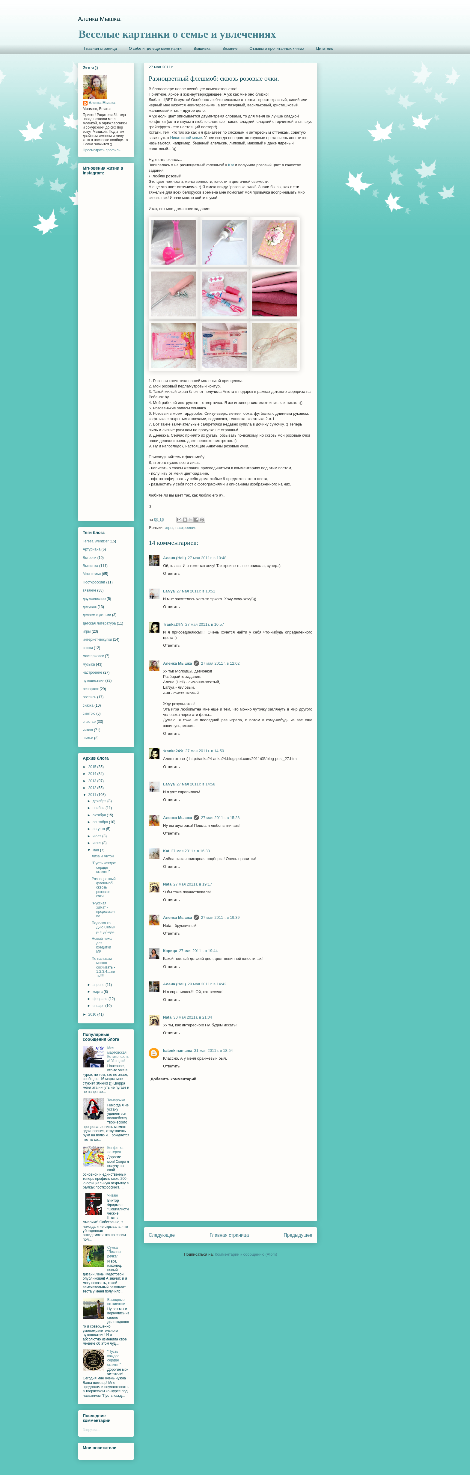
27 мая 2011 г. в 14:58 (196, 784)
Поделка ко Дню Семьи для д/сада (103, 927)
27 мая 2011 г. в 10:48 (207, 558)
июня (97, 843)
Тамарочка (116, 1100)
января (99, 1006)
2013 (92, 781)
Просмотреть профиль (101, 150)
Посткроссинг (94, 582)
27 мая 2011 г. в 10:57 (204, 624)
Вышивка (202, 48)
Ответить (171, 573)
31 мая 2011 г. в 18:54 (213, 1050)
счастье (89, 722)
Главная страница (100, 48)
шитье (88, 738)
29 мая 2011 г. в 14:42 (207, 984)
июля (97, 836)
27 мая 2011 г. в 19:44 (198, 950)
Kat (231, 165)
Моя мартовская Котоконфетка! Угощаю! (118, 1054)
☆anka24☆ (173, 624)
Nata (167, 884)
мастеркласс (93, 656)
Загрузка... (91, 1430)
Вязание (229, 48)
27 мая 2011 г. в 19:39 (220, 917)
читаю (88, 730)
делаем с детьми (97, 615)
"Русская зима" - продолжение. (103, 909)
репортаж (91, 689)
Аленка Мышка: (100, 19)
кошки (88, 648)
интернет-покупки (97, 639)
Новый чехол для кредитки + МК (103, 945)
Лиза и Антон (103, 856)
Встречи (89, 558)
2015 (92, 767)
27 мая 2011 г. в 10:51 (196, 591)
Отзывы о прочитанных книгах (276, 48)
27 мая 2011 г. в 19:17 (192, 884)
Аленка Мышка (177, 663)
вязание (89, 590)
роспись (89, 697)
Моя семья (92, 574)
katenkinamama (177, 1050)
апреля (99, 985)
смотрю (89, 713)
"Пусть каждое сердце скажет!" (104, 867)
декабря (100, 801)
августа (99, 829)
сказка (88, 705)
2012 (92, 788)
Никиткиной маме (186, 137)
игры (169, 527)
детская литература (99, 623)
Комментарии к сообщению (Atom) (246, 1254)
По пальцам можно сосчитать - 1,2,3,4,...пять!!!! (103, 967)
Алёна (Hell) (174, 558)
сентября (101, 822)
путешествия (93, 680)
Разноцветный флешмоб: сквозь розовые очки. (104, 887)
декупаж (90, 607)
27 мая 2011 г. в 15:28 (220, 817)
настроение (185, 527)
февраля (101, 999)
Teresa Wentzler (96, 541)
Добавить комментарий (174, 1079)
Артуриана (91, 549)
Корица (170, 950)
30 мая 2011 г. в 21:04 (192, 1017)
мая (96, 850)
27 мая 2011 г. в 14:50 (204, 751)
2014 (92, 774)
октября (100, 815)
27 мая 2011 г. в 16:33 (190, 851)
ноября (99, 808)
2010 (92, 1014)
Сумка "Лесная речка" (114, 1251)
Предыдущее (298, 1235)
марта (98, 992)
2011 (92, 795)
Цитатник (324, 48)
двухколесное (94, 599)
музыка (89, 664)
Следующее (162, 1235)
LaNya (169, 591)
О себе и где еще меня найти (155, 48)
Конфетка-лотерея (116, 1150)
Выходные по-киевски (116, 1302)
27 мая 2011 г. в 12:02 (220, 663)
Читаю (112, 1195)
